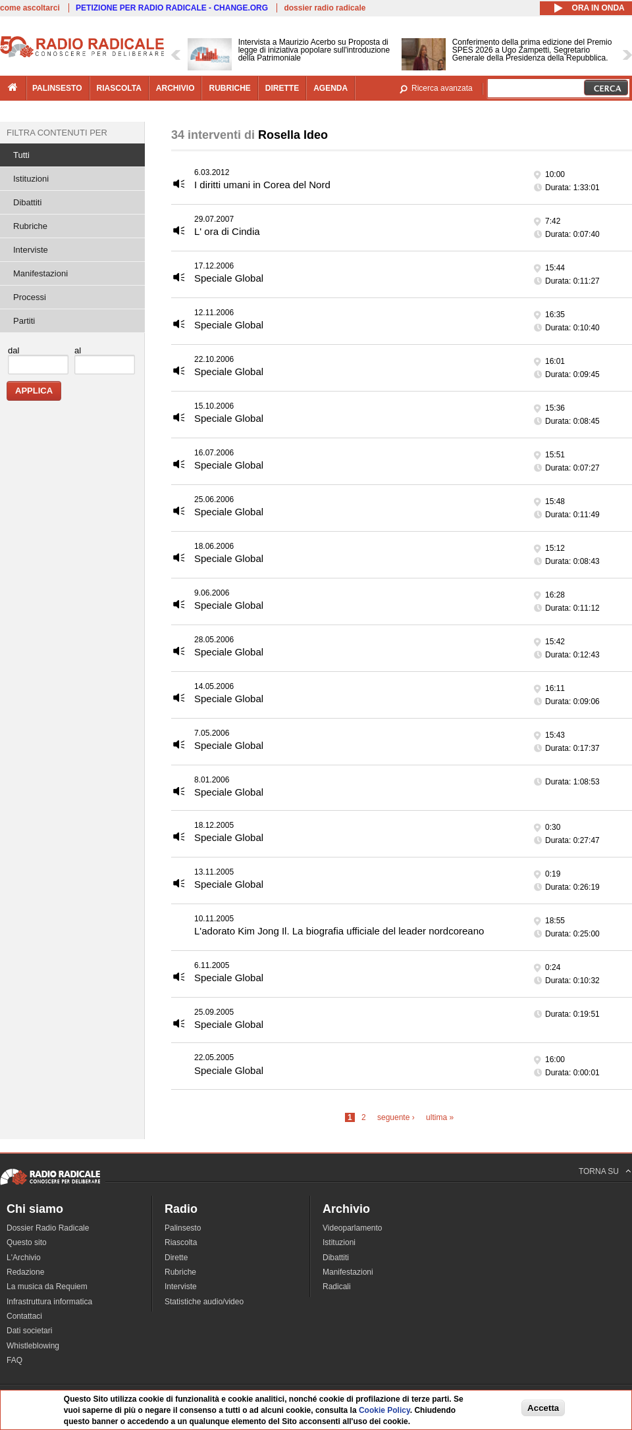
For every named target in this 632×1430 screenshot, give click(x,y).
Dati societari (29, 1330)
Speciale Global (228, 278)
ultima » (440, 1117)
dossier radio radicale (324, 8)
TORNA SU (599, 1171)
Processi (29, 297)
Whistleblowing (33, 1345)
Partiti (24, 321)
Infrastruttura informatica (49, 1301)
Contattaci (24, 1316)
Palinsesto (183, 1228)
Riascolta (181, 1242)
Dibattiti (27, 202)
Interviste (30, 250)
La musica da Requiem (47, 1286)
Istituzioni (31, 179)
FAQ (14, 1360)
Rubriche (30, 226)
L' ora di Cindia (227, 231)
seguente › (396, 1117)
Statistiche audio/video (204, 1301)
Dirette (176, 1257)
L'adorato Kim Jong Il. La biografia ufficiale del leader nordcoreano (339, 930)
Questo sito (27, 1242)
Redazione (25, 1272)
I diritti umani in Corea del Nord (262, 184)
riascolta (119, 88)
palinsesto (57, 88)
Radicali (337, 1286)
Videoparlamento (352, 1228)
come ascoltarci (30, 8)
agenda (330, 88)
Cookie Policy (384, 1410)
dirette (282, 88)
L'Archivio (24, 1257)
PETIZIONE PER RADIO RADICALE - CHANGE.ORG (172, 8)
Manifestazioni (40, 273)
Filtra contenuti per (57, 133)
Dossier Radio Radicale (48, 1228)
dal (13, 350)
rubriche (229, 88)
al (77, 350)
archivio (175, 88)
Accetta (543, 1408)
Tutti (21, 155)
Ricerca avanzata (442, 88)
